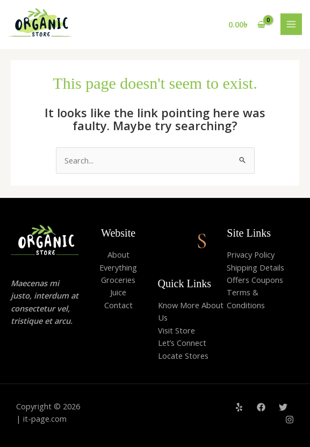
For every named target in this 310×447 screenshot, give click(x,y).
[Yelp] (239, 407)
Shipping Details (255, 267)
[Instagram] (289, 419)
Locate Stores (183, 355)
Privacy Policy (251, 254)
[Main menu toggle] (291, 24)
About (118, 254)
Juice (118, 292)
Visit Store (176, 330)
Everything (118, 267)
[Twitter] (283, 407)
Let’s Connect (182, 342)
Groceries (118, 279)
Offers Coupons (255, 279)
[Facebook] (261, 407)
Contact (118, 305)
